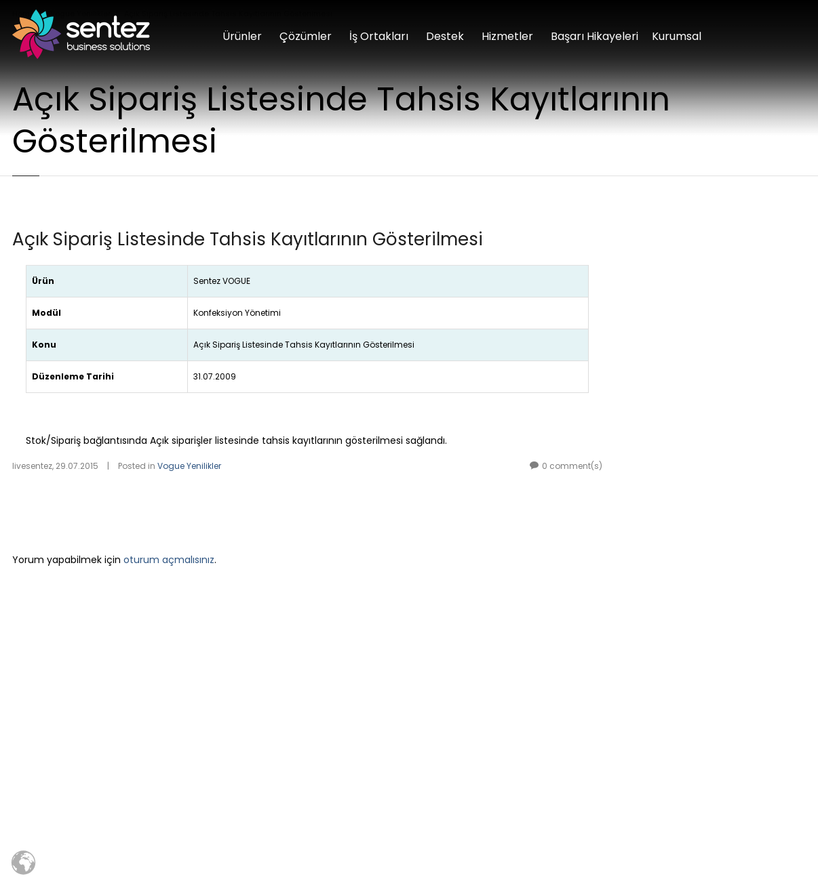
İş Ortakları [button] (378, 36)
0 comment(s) (572, 466)
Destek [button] (445, 36)
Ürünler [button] (242, 36)
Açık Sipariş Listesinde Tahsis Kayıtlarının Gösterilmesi (247, 239)
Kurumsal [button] (676, 36)
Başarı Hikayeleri (594, 36)
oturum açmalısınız (168, 559)
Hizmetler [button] (507, 36)
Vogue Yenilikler (189, 466)
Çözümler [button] (305, 36)
